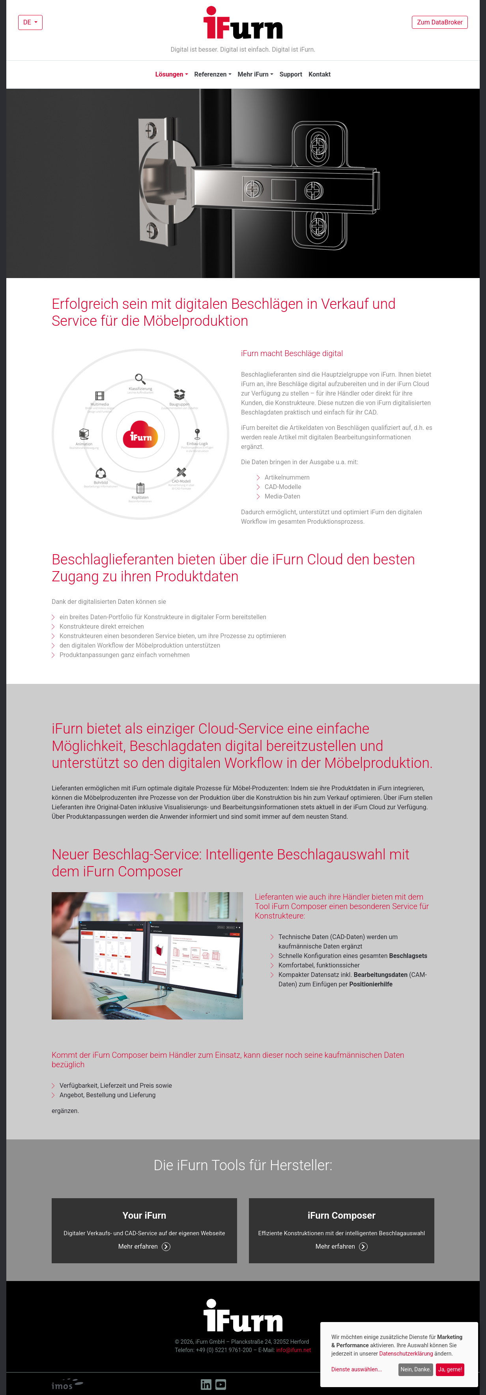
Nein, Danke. (415, 1369)
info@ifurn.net (293, 1350)
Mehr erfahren (144, 1246)
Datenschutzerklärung (406, 1353)
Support (291, 74)
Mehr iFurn (253, 74)
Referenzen (210, 74)
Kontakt (319, 74)
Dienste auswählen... (356, 1369)
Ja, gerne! (450, 1369)
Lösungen (169, 74)
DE (28, 22)
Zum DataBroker (440, 22)
